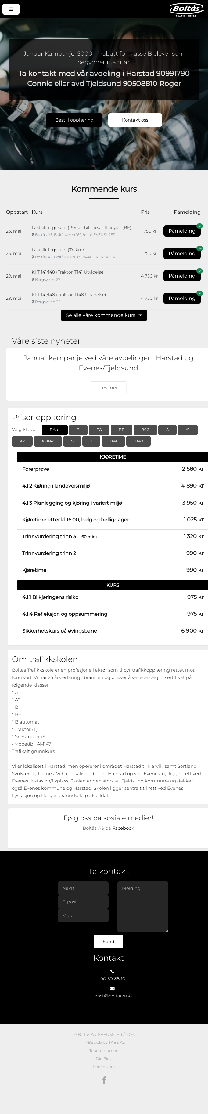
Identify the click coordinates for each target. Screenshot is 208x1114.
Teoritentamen (104, 1050)
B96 (145, 429)
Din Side (104, 1058)
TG (99, 429)
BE (121, 429)
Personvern (104, 1066)
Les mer (108, 387)
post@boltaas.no (113, 996)
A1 (188, 429)
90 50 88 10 (112, 979)
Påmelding (185, 229)
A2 (22, 441)
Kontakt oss (135, 120)
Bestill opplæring (74, 120)
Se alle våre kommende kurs (104, 315)
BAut (55, 429)
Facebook (123, 828)
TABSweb (92, 1042)
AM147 (47, 441)
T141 (113, 441)
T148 (138, 441)
